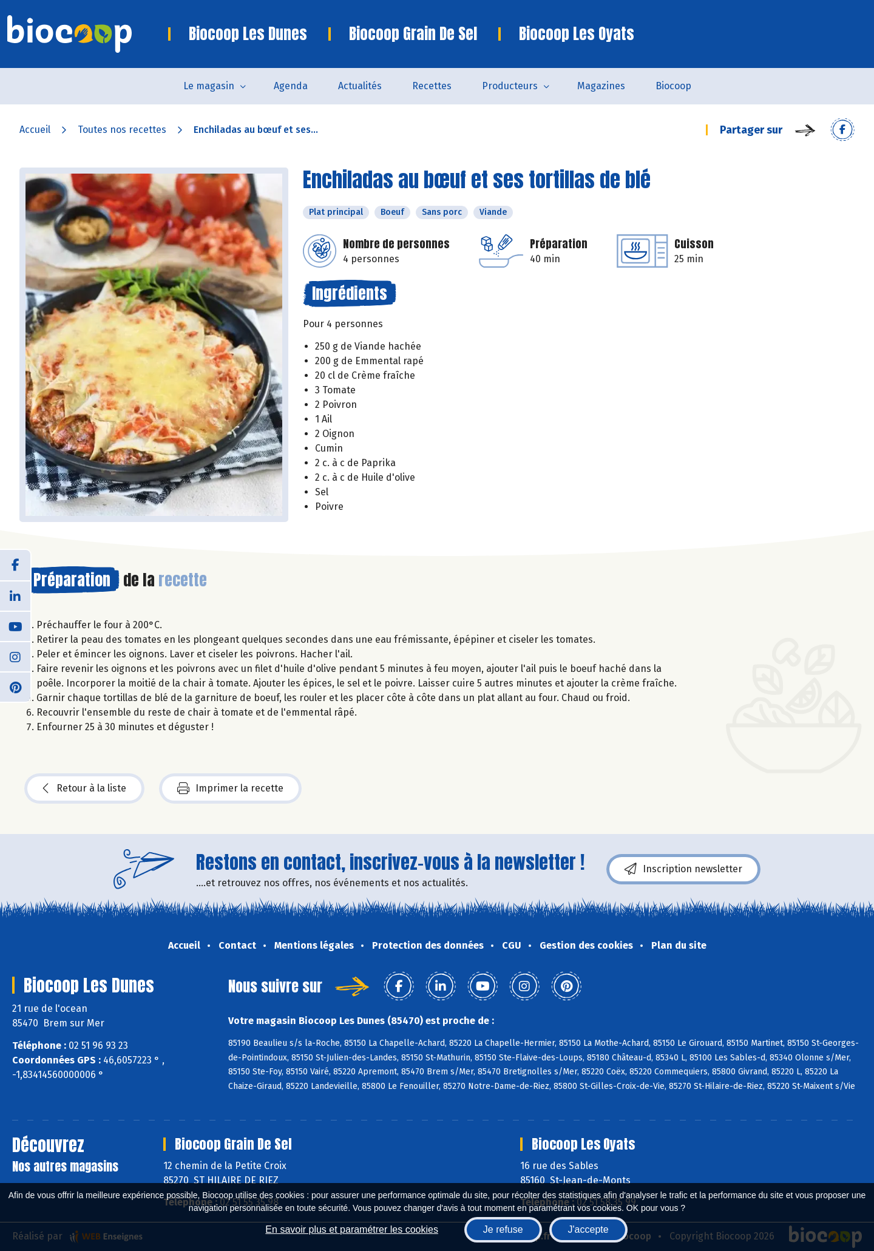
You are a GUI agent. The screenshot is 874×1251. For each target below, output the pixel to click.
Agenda (291, 86)
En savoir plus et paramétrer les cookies (351, 1229)
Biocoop (673, 86)
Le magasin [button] (208, 86)
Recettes (432, 86)
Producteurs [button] (510, 86)
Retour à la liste (84, 788)
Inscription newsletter (683, 869)
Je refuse (503, 1229)
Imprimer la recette (230, 788)
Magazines (601, 86)
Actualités (360, 86)
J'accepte (588, 1229)
